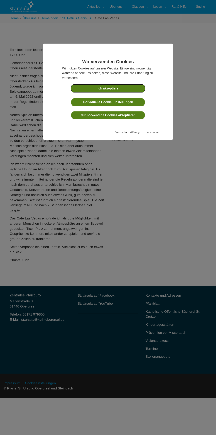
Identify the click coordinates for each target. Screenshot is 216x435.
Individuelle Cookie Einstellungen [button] (108, 102)
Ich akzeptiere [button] (108, 88)
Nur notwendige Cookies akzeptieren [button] (108, 115)
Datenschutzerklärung (126, 132)
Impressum (152, 132)
